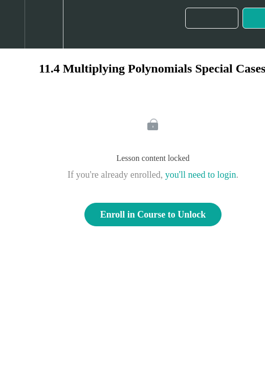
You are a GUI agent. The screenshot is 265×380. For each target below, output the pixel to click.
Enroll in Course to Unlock (153, 214)
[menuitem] (44, 24)
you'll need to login (200, 175)
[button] (12, 24)
